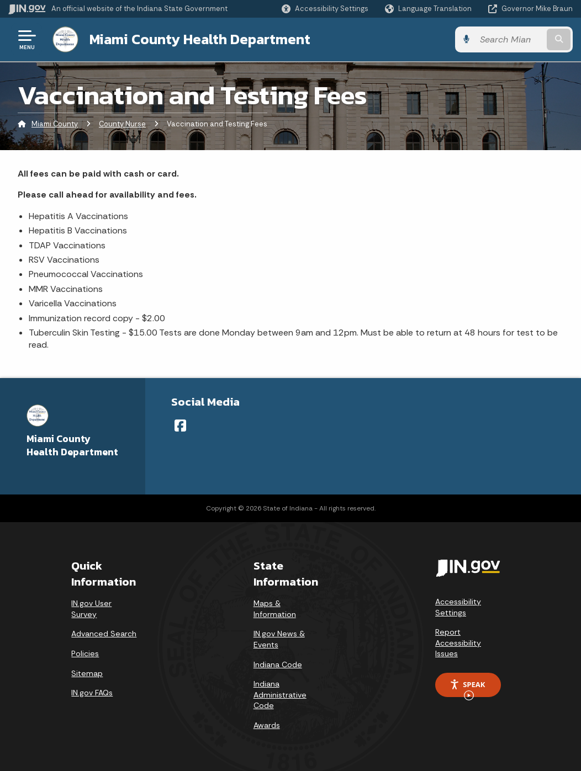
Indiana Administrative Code (280, 694)
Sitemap (87, 673)
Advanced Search (103, 634)
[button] (325, 8)
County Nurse (122, 124)
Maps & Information (274, 608)
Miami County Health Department (199, 39)
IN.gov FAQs (92, 693)
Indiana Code (277, 664)
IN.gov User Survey (91, 608)
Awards (266, 725)
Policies (85, 653)
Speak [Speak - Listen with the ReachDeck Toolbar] (467, 688)
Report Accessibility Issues (458, 642)
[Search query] (509, 39)
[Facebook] (180, 425)
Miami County (54, 124)
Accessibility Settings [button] (458, 607)
